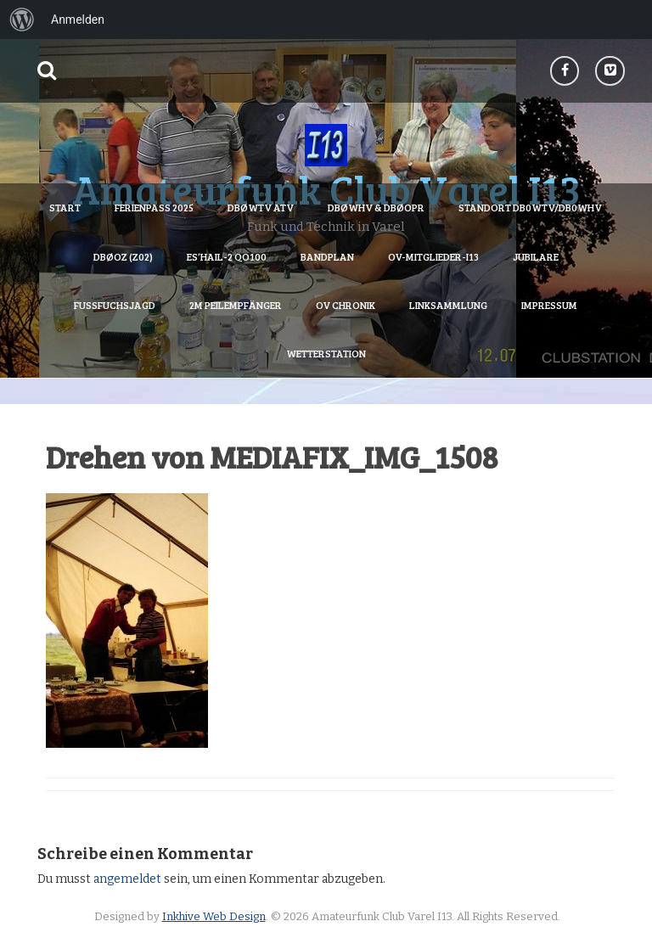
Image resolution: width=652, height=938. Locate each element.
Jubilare (536, 256)
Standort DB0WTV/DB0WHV (530, 207)
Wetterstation (326, 353)
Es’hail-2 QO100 (227, 256)
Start (65, 207)
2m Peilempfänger (235, 305)
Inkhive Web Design (214, 916)
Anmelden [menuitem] (77, 19)
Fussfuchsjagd (114, 305)
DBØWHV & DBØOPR (376, 207)
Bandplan (327, 256)
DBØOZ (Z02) (123, 256)
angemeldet (127, 879)
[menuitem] (22, 19)
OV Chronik (345, 305)
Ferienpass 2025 (154, 207)
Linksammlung (448, 305)
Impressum (549, 305)
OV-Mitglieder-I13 (433, 256)
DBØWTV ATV (261, 207)
